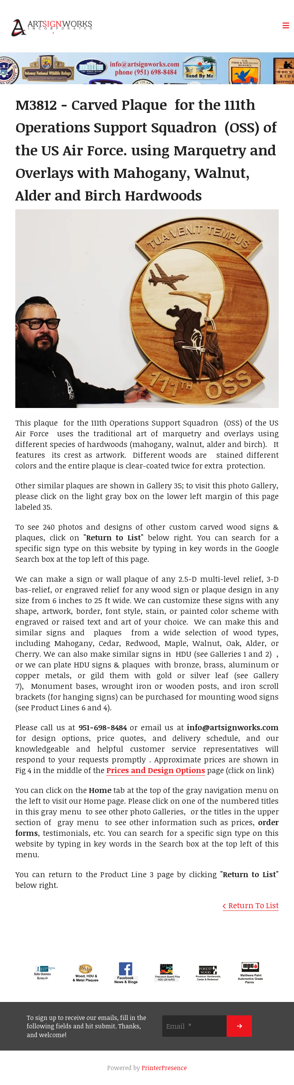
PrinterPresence (164, 1068)
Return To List (254, 905)
